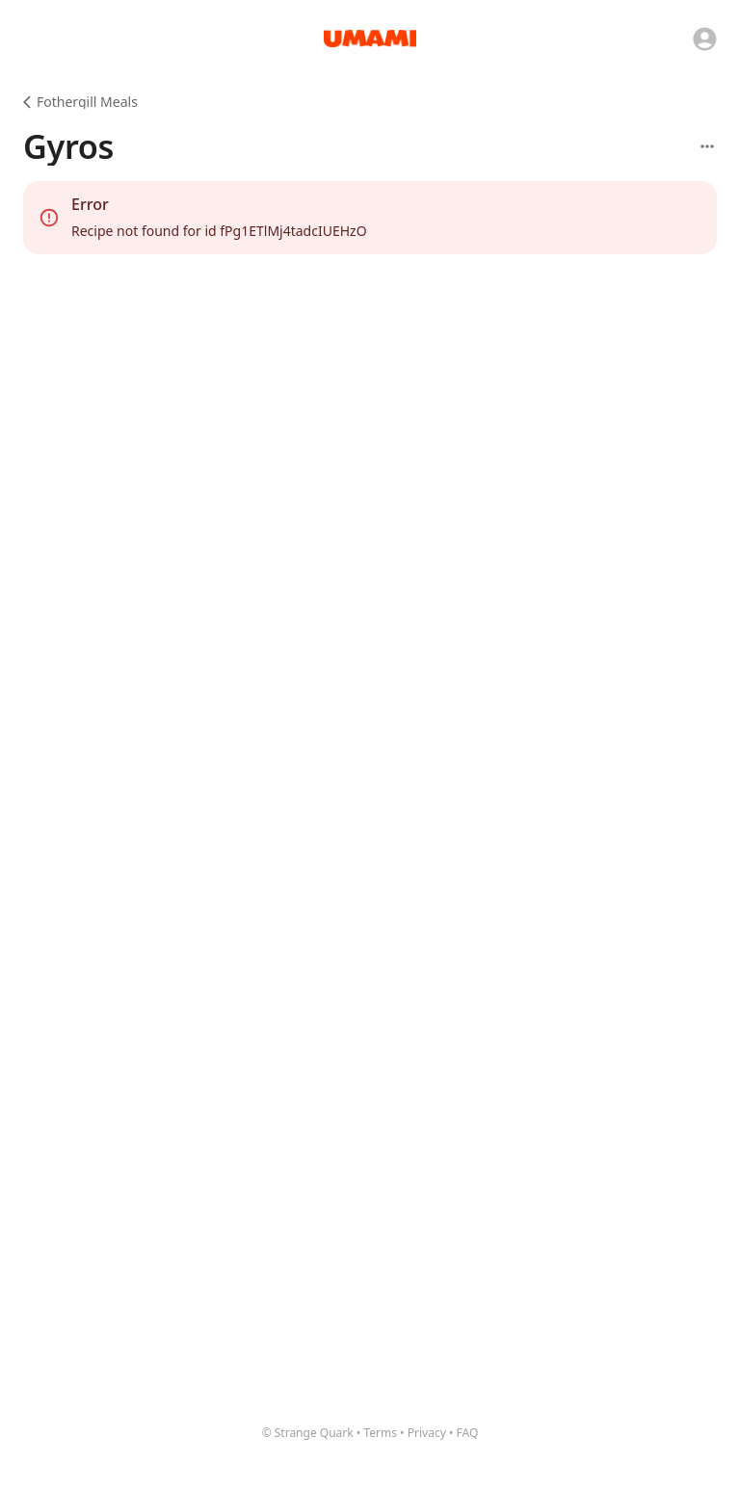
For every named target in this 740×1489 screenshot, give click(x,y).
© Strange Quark (308, 1432)
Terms (380, 1432)
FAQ (468, 1432)
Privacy (427, 1432)
